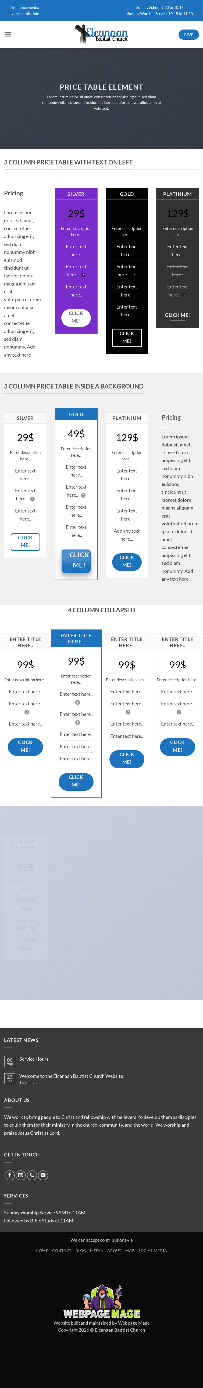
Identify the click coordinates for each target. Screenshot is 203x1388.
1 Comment (35, 1083)
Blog (81, 1250)
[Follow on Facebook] (10, 1175)
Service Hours (34, 1059)
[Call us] (32, 1175)
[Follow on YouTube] (43, 1175)
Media (97, 1250)
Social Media (152, 1250)
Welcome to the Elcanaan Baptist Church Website (71, 1076)
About (114, 1250)
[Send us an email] (21, 1175)
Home (42, 1250)
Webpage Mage (134, 1323)
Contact (62, 1250)
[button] (8, 34)
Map (129, 1250)
